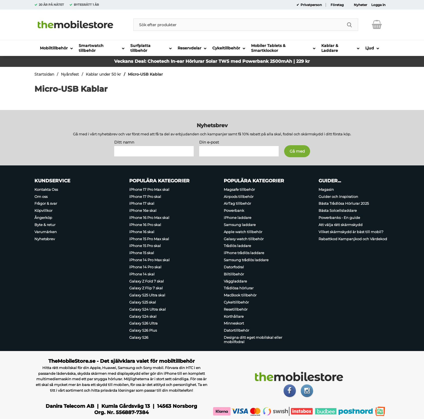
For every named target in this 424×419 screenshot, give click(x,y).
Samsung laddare (240, 224)
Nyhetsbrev (44, 239)
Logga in (378, 5)
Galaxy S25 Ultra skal (147, 295)
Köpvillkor (43, 210)
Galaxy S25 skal (142, 302)
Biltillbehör (234, 274)
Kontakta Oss (46, 189)
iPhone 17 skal (141, 203)
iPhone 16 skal (141, 232)
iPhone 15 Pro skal (145, 246)
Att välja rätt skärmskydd (341, 224)
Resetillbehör (236, 309)
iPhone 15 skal (141, 253)
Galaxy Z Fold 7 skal (146, 281)
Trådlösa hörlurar (239, 288)
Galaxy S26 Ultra (143, 323)
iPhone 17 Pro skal (145, 196)
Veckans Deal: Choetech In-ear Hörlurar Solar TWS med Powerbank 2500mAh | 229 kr (212, 61)
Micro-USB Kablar (145, 74)
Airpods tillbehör (239, 196)
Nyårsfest (70, 74)
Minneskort (234, 323)
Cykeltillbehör (236, 302)
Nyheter (360, 5)
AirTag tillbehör (237, 203)
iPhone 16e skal (143, 210)
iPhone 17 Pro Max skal (149, 189)
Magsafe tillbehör (239, 189)
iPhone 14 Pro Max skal (149, 260)
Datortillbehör (236, 330)
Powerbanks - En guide (339, 217)
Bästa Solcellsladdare (338, 210)
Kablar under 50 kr (103, 74)
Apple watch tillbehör (243, 232)
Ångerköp (43, 217)
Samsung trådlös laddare (246, 260)
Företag (337, 5)
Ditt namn (124, 142)
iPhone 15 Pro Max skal (149, 239)
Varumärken (45, 232)
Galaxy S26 (138, 337)
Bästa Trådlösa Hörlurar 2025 (344, 203)
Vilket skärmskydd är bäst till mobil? (351, 232)
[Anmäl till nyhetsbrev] (297, 151)
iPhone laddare (237, 217)
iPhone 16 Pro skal (145, 224)
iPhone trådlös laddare (244, 253)
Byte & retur (44, 224)
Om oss (41, 196)
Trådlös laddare (237, 246)
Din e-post (209, 142)
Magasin (326, 189)
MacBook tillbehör (240, 295)
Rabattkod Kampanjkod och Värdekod (353, 239)
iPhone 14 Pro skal (145, 267)
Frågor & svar (45, 203)
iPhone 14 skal (142, 274)
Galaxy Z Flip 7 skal (146, 288)
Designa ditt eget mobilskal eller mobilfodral (253, 339)
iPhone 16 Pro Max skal (149, 217)
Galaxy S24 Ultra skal (147, 309)
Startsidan (44, 74)
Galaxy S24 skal (143, 316)
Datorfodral (234, 267)
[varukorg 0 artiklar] (377, 24)
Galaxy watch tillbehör (244, 239)
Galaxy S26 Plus (143, 330)
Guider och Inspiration (338, 196)
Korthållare (234, 316)
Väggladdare (235, 281)
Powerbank (234, 210)
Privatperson (311, 5)
